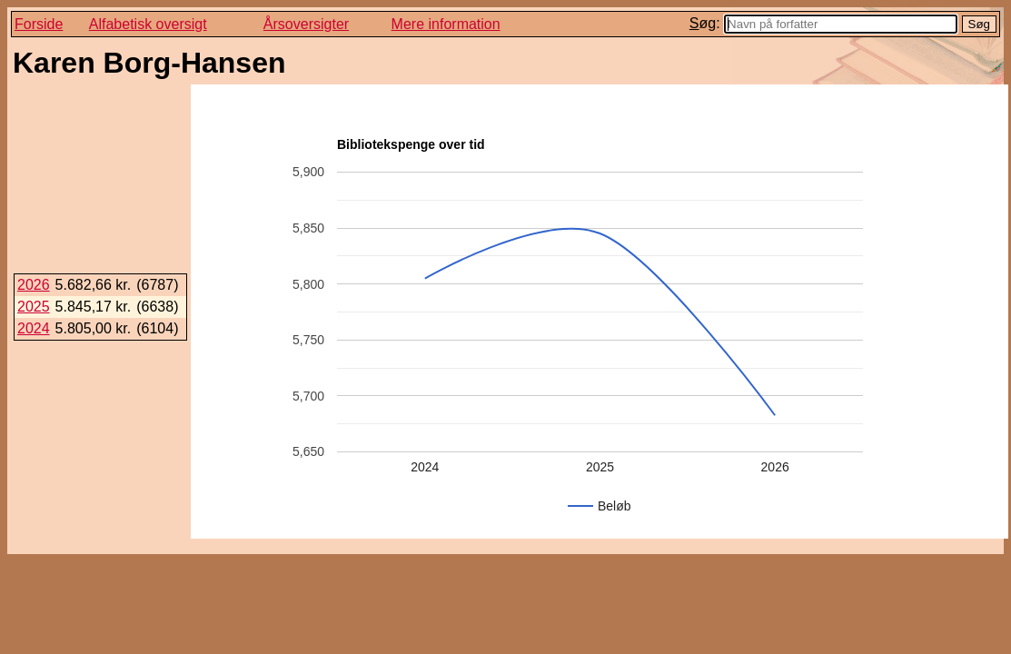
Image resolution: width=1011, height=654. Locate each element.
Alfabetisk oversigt (148, 24)
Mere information (446, 24)
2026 (33, 284)
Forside (39, 24)
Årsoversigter (306, 24)
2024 (33, 328)
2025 (33, 306)
